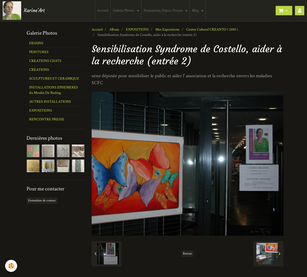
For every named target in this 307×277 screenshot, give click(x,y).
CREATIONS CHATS (45, 60)
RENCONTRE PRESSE (46, 119)
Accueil (103, 10)
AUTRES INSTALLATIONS (50, 101)
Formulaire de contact (42, 200)
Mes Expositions (167, 29)
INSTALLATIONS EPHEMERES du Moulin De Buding (53, 90)
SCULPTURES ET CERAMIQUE (54, 78)
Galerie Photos (124, 10)
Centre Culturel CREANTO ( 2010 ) (212, 29)
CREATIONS (39, 69)
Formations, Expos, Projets (164, 10)
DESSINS (36, 43)
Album (114, 29)
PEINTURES (38, 52)
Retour (187, 254)
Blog (196, 10)
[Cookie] (11, 266)
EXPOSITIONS (137, 29)
